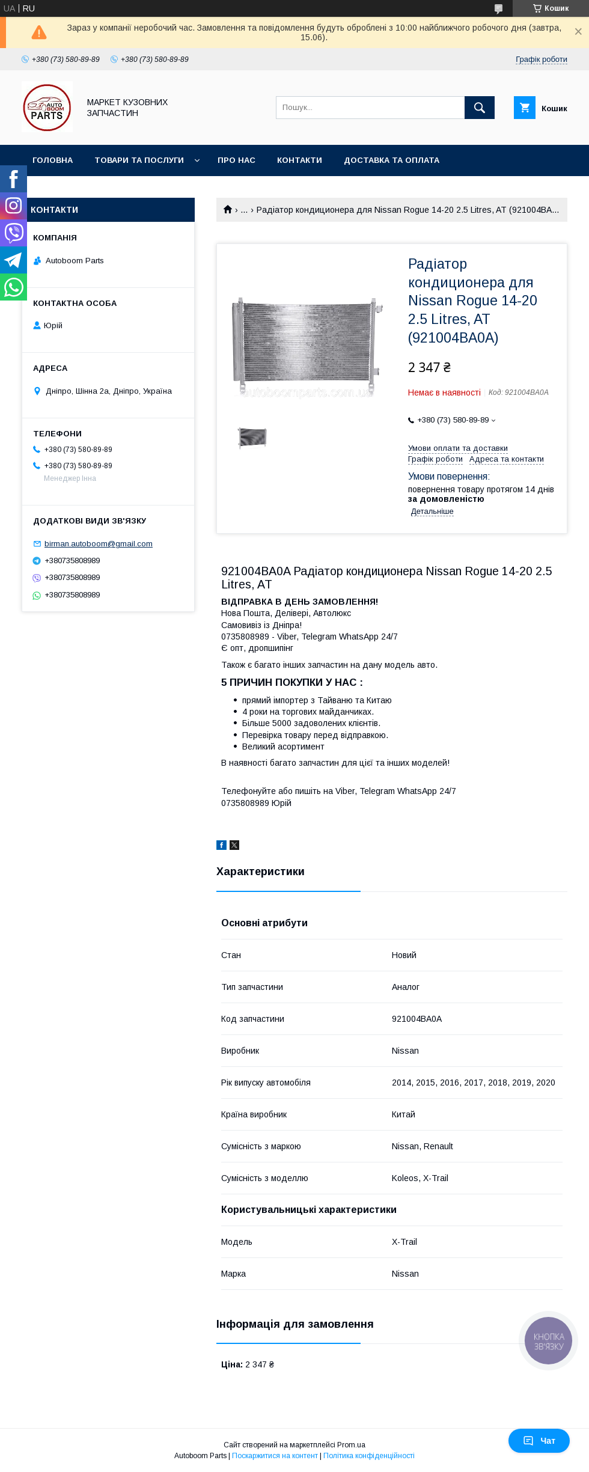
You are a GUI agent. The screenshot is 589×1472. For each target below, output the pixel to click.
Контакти (299, 160)
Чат (539, 1440)
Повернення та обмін (83, 191)
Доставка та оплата (391, 160)
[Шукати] (480, 107)
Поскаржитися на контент (275, 1456)
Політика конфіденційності (369, 1456)
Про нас (236, 160)
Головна (52, 160)
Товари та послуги (139, 160)
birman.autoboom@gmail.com (98, 543)
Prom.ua (351, 1445)
